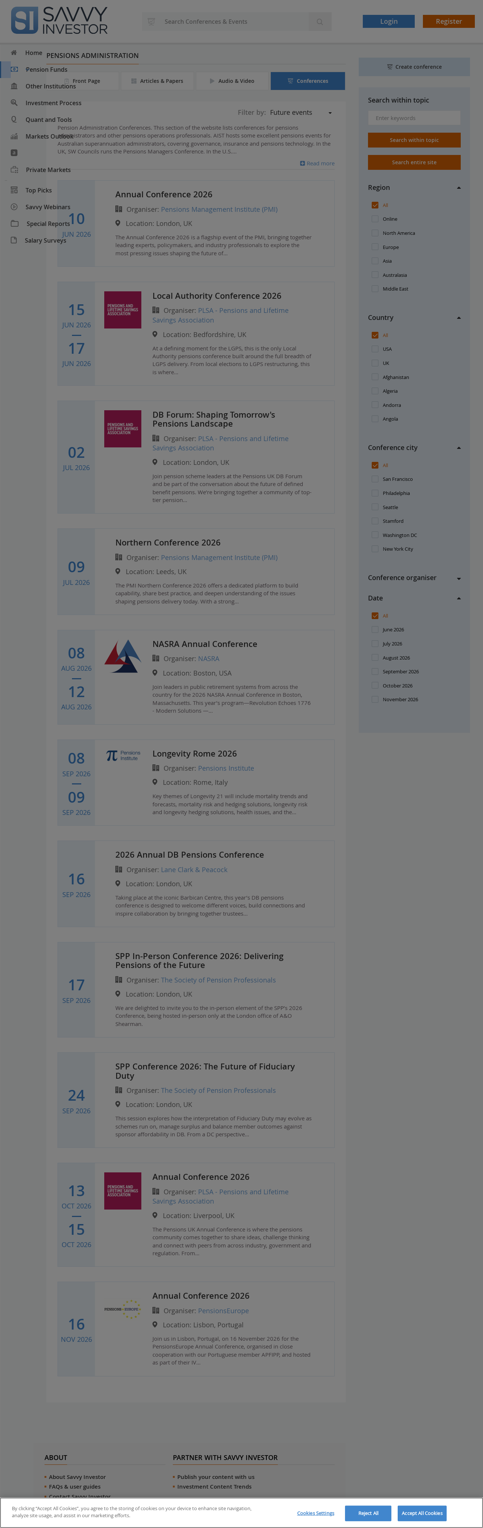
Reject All (368, 1513)
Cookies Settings (315, 1513)
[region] (241, 1513)
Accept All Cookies (422, 1513)
